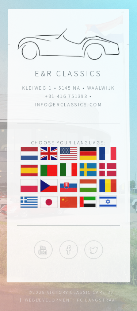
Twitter (94, 250)
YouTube (43, 250)
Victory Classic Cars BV (80, 292)
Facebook (68, 250)
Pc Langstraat (97, 300)
